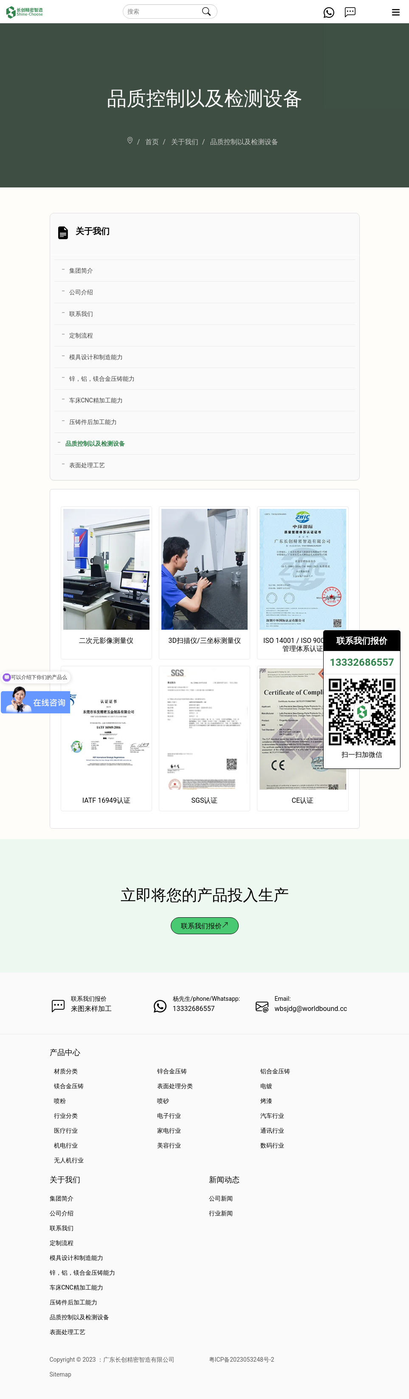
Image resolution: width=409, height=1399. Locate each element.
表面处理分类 (175, 1086)
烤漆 (266, 1100)
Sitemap (60, 1374)
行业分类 (66, 1115)
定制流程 (81, 335)
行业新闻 (221, 1213)
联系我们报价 (204, 926)
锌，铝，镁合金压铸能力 (102, 378)
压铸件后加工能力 (93, 422)
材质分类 (66, 1071)
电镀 (266, 1086)
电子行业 (169, 1115)
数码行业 (272, 1145)
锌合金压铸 (172, 1071)
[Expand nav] (395, 15)
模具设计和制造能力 (96, 357)
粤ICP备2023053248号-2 (241, 1359)
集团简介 (81, 270)
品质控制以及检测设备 (95, 443)
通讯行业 (272, 1130)
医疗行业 (66, 1130)
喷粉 (60, 1100)
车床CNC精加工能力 (96, 400)
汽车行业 (272, 1115)
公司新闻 (221, 1198)
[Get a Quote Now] (350, 15)
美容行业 (169, 1145)
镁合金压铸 (69, 1086)
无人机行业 (69, 1160)
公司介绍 (81, 292)
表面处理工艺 (87, 465)
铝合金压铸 (275, 1071)
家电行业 (169, 1130)
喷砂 (163, 1100)
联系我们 (81, 313)
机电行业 (66, 1145)
